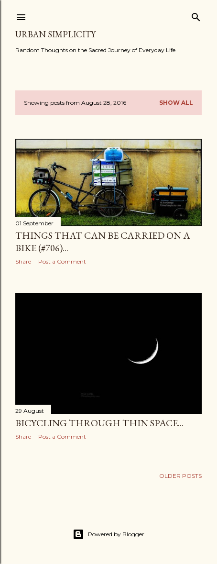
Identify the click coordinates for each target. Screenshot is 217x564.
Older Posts (180, 475)
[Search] (196, 15)
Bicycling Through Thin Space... (99, 423)
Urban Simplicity (55, 34)
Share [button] (23, 261)
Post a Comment (62, 261)
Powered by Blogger (108, 534)
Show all (176, 102)
